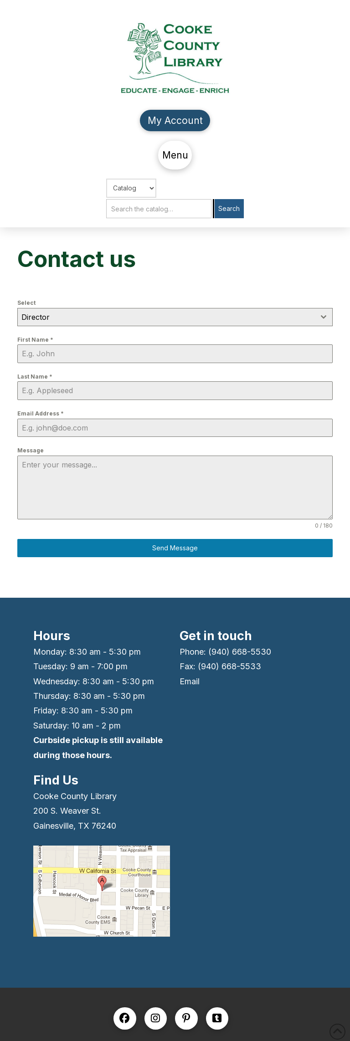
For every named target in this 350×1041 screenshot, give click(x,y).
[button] (175, 155)
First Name (35, 339)
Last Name (34, 376)
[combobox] (174, 317)
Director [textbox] (35, 317)
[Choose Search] (131, 188)
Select (26, 302)
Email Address (40, 413)
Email (190, 681)
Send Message (175, 548)
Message (30, 450)
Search (229, 208)
